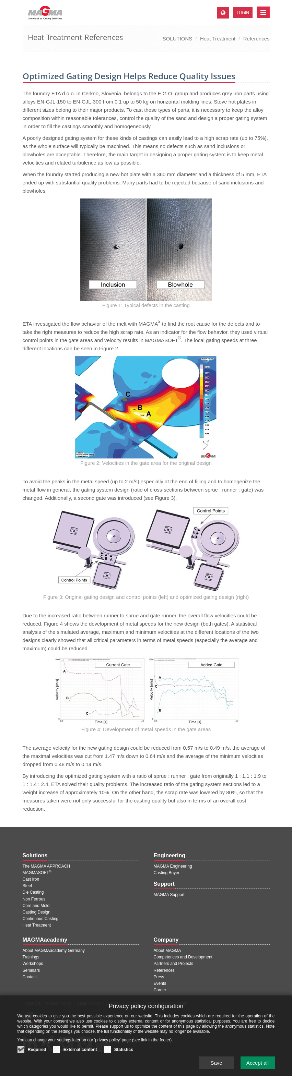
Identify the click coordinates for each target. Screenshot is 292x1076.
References (256, 38)
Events (160, 983)
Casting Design (36, 912)
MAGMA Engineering (173, 866)
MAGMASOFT (37, 872)
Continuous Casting (41, 918)
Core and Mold (36, 905)
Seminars (31, 970)
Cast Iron (31, 879)
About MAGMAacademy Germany (54, 950)
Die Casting (33, 892)
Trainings (31, 957)
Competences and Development (183, 957)
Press (159, 977)
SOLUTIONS (177, 38)
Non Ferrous (34, 899)
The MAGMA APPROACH (46, 866)
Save (216, 1067)
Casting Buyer (166, 872)
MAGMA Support (169, 894)
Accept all (257, 1067)
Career (160, 990)
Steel (27, 885)
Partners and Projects (173, 963)
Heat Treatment (217, 38)
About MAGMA (167, 950)
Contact (30, 977)
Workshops (33, 963)
